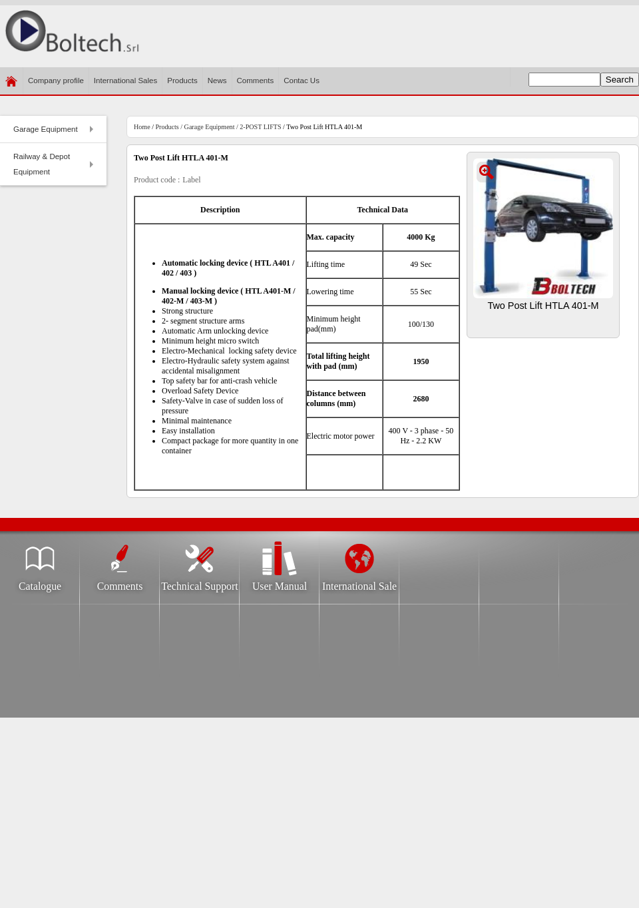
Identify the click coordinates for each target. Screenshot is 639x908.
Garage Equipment (55, 132)
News (217, 81)
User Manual (279, 582)
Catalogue (40, 582)
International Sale (359, 582)
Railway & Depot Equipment (55, 164)
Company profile (56, 86)
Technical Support (199, 582)
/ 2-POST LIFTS (257, 126)
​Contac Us (302, 81)
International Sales (125, 81)
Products (182, 81)
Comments (255, 81)
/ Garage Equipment (207, 126)
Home (142, 126)
